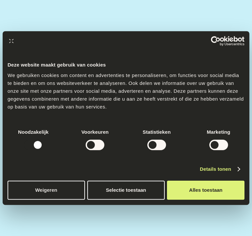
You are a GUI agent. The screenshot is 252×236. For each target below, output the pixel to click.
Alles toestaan (205, 190)
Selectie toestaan (126, 190)
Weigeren (46, 190)
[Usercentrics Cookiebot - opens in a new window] (215, 41)
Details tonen (215, 169)
